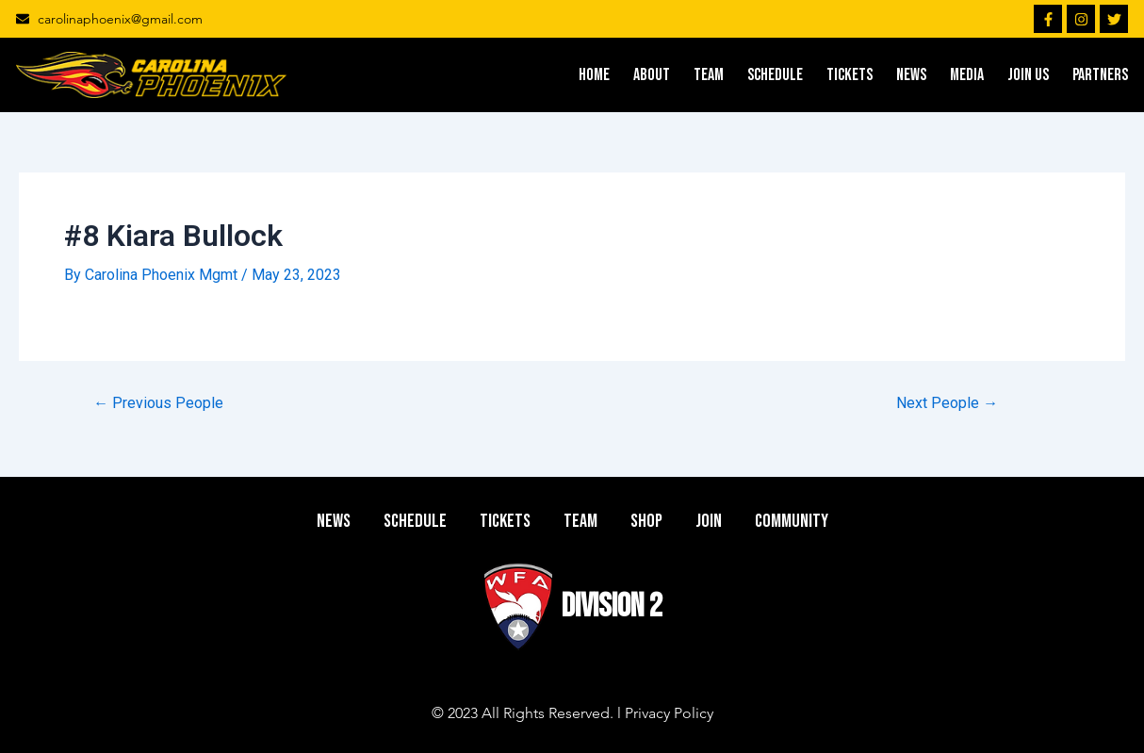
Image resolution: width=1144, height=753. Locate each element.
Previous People (158, 403)
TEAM (709, 75)
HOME (594, 75)
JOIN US (1028, 75)
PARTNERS (1100, 75)
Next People (947, 403)
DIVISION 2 (612, 606)
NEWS (911, 75)
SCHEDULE (775, 75)
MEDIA (967, 75)
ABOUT (651, 75)
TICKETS (849, 75)
